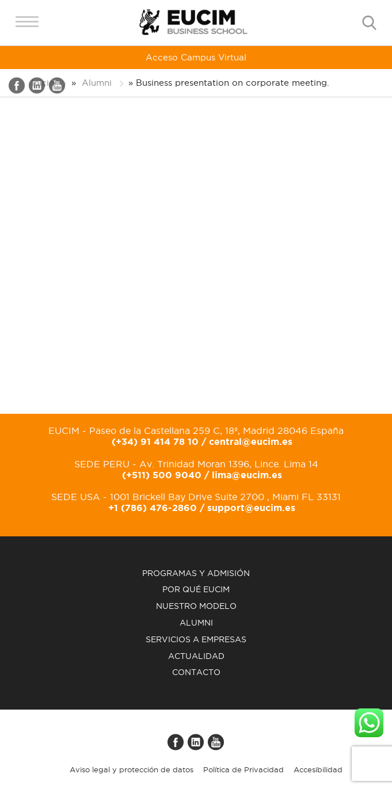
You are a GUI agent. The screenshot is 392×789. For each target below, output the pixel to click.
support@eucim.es (251, 507)
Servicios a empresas (196, 639)
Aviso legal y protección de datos (131, 769)
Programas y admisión (196, 573)
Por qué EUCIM (196, 589)
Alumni (196, 622)
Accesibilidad (318, 769)
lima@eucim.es (247, 475)
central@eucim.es (250, 441)
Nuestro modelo (196, 606)
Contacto (196, 672)
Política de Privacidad (243, 769)
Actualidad (196, 656)
